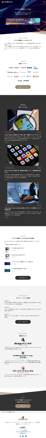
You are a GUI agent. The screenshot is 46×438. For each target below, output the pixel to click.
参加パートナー (31, 422)
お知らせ (26, 422)
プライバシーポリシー (25, 424)
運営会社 (18, 424)
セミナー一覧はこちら (23, 321)
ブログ (14, 422)
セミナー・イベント (20, 422)
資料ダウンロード (9, 422)
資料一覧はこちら (23, 277)
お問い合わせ (23, 406)
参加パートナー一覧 (23, 87)
